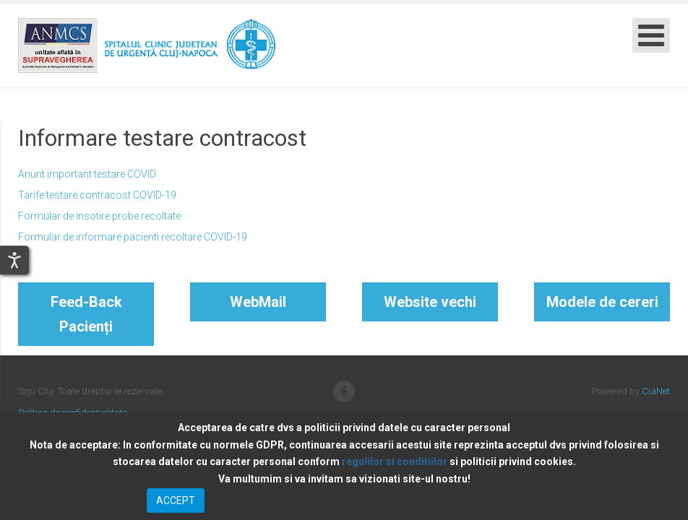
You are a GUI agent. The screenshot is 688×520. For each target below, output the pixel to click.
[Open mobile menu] (651, 35)
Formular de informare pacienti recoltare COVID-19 (132, 237)
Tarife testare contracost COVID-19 (97, 195)
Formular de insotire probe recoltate (99, 216)
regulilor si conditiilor (394, 461)
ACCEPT (175, 500)
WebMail (258, 302)
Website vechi (430, 302)
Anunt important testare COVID (87, 174)
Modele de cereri (602, 302)
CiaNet (656, 391)
